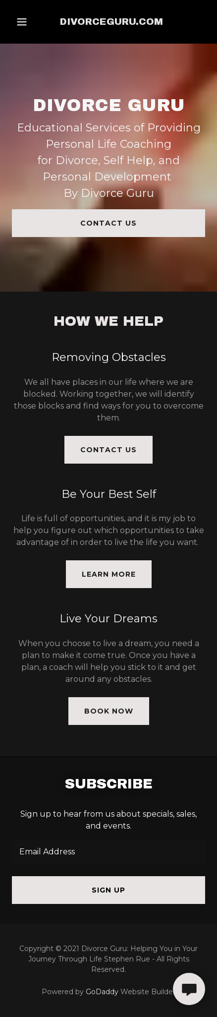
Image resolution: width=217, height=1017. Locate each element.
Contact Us (108, 223)
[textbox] (108, 852)
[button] (22, 22)
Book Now (108, 711)
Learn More (109, 574)
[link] (111, 22)
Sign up (108, 890)
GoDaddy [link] (102, 991)
